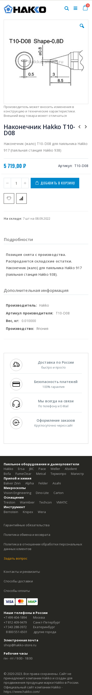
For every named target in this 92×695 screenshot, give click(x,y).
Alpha (29, 483)
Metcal (41, 473)
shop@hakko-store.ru (20, 645)
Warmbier (27, 502)
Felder (43, 483)
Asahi (57, 483)
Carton (58, 493)
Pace (42, 469)
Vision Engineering (17, 493)
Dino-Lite (42, 493)
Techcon (45, 502)
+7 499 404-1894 (15, 617)
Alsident (71, 469)
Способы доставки (18, 581)
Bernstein (11, 512)
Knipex (28, 512)
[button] (82, 29)
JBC (31, 469)
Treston (9, 502)
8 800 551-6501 (16, 632)
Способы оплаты (17, 590)
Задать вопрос (15, 558)
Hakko (8, 469)
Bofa (7, 473)
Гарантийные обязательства (27, 525)
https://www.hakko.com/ (22, 691)
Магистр (77, 473)
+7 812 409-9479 (15, 622)
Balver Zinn (12, 483)
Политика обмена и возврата (27, 534)
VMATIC (61, 502)
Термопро (58, 473)
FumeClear (23, 473)
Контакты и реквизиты (22, 571)
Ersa (21, 469)
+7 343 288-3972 (15, 627)
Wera (42, 512)
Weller (55, 469)
